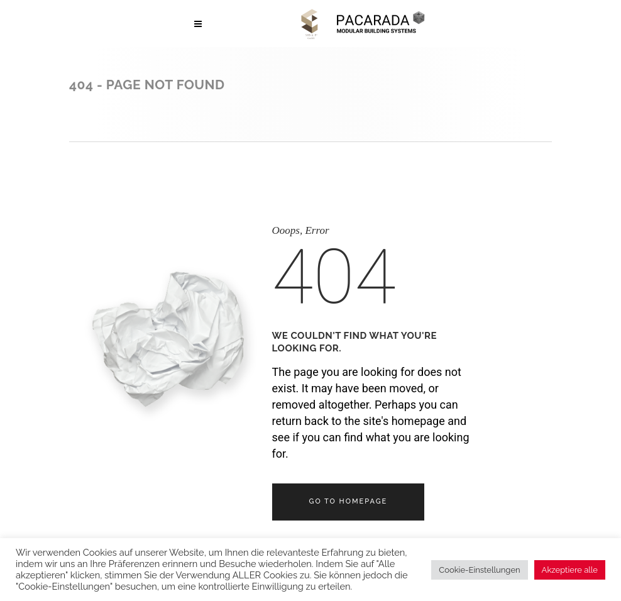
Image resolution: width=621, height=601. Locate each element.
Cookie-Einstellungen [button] (479, 570)
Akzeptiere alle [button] (570, 570)
